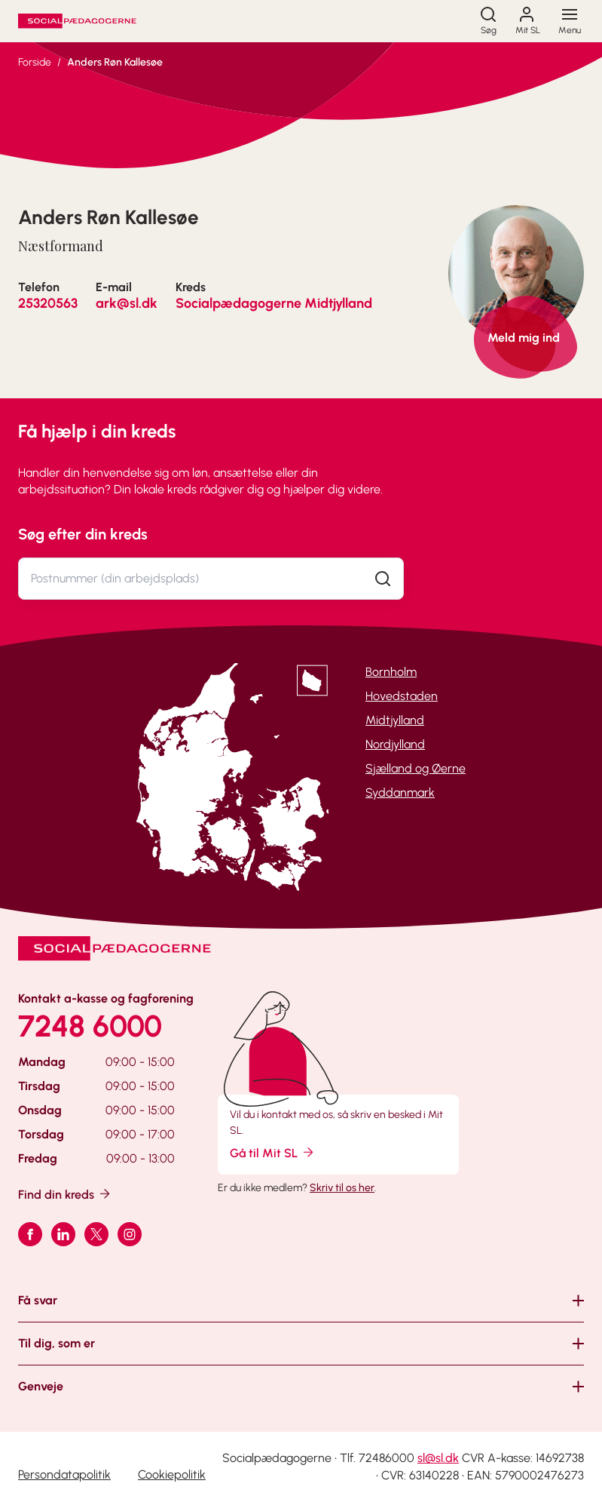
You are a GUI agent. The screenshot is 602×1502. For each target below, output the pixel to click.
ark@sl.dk (126, 303)
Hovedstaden (401, 696)
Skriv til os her (342, 1187)
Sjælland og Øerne (415, 768)
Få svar (37, 1300)
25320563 (48, 303)
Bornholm (391, 672)
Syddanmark (400, 792)
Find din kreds (65, 1194)
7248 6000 (90, 1026)
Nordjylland (395, 744)
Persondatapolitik (64, 1474)
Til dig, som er (56, 1343)
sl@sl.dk (438, 1458)
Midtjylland (394, 720)
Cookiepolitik (172, 1474)
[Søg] (488, 21)
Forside (34, 62)
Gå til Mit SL (273, 1152)
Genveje (40, 1386)
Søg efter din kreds (83, 534)
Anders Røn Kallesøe (115, 62)
